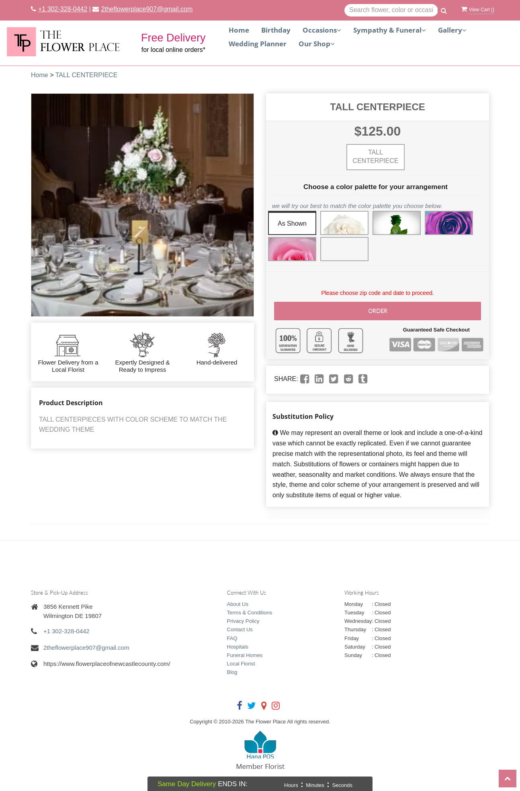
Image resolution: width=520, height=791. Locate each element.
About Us (237, 604)
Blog (232, 672)
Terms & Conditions (249, 613)
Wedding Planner (258, 43)
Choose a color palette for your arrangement (375, 187)
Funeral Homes (245, 655)
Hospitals (237, 647)
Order (377, 310)
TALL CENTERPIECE (86, 75)
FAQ (232, 638)
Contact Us (240, 629)
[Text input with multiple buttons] (391, 10)
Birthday (276, 30)
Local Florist (241, 664)
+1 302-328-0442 (62, 9)
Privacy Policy (243, 621)
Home (239, 30)
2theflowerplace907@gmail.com (146, 9)
